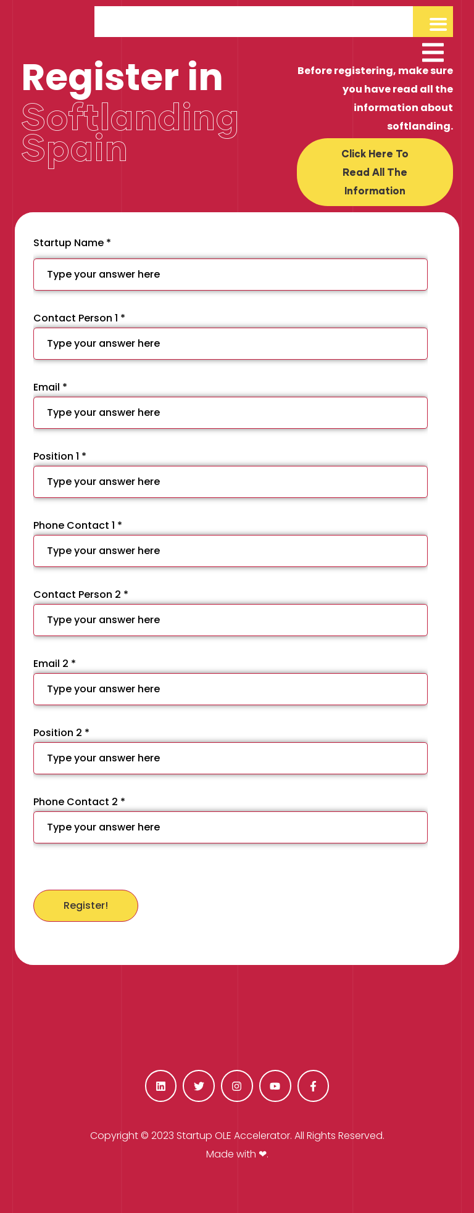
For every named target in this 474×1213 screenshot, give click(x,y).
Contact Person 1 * (230, 335)
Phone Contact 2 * (230, 819)
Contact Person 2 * (230, 611)
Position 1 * (230, 473)
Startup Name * (230, 263)
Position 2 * (230, 750)
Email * (230, 404)
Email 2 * (230, 680)
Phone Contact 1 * (230, 542)
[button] (375, 172)
